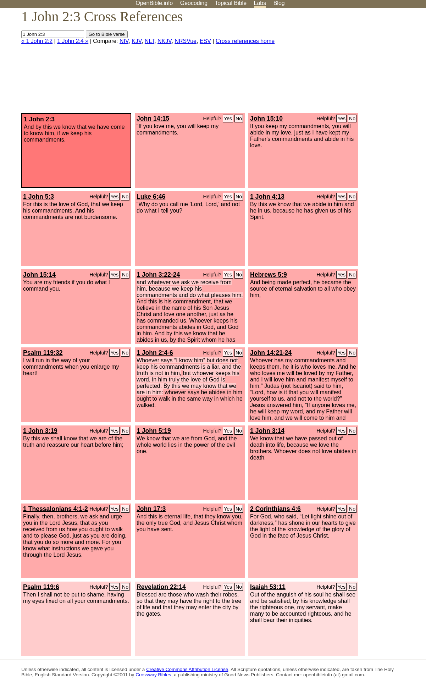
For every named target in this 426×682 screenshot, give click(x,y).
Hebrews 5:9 (268, 274)
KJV (137, 41)
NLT (149, 41)
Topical (231, 3)
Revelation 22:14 (161, 586)
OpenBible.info (154, 3)
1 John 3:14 (267, 430)
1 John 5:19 (154, 430)
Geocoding (194, 3)
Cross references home (245, 41)
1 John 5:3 (38, 196)
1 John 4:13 (267, 196)
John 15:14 (39, 274)
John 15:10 (266, 118)
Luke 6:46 (151, 196)
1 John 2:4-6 (155, 352)
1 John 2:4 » (72, 41)
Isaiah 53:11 (268, 586)
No (239, 118)
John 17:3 (151, 508)
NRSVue (186, 41)
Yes (228, 118)
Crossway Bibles (153, 674)
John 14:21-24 (271, 352)
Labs (260, 3)
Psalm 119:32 (43, 352)
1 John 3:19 (40, 430)
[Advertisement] (354, 63)
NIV (124, 41)
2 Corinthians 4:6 (275, 508)
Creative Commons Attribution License (187, 669)
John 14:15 (153, 118)
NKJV (164, 41)
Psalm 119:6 (41, 586)
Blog (279, 3)
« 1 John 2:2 (36, 41)
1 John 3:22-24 (158, 274)
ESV (205, 41)
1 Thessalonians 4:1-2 (55, 508)
